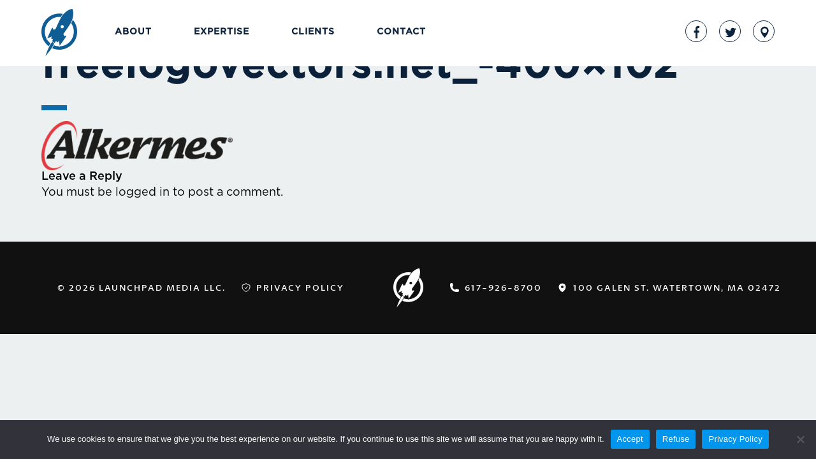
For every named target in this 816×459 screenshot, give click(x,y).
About (133, 32)
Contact (401, 32)
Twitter (730, 31)
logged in (142, 192)
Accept (630, 439)
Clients (313, 32)
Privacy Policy (300, 287)
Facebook (696, 31)
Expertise (221, 32)
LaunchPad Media (59, 34)
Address (764, 31)
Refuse (676, 439)
